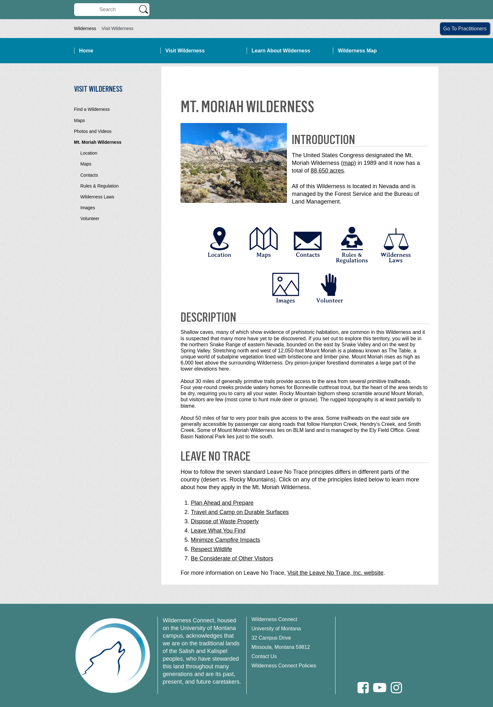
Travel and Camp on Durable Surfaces (240, 512)
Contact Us (264, 656)
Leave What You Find (218, 530)
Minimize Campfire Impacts (225, 540)
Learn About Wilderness (281, 50)
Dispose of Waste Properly (224, 521)
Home (86, 50)
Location (89, 153)
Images (88, 207)
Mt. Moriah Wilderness (97, 142)
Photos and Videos (93, 131)
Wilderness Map (357, 50)
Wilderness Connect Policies (283, 665)
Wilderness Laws (97, 196)
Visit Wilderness (185, 50)
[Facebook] (363, 687)
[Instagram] (396, 687)
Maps (79, 120)
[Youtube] (379, 687)
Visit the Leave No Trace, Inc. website (335, 573)
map (348, 163)
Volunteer (90, 218)
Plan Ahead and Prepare (222, 503)
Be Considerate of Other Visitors (232, 558)
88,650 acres (327, 170)
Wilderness (85, 28)
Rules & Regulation (100, 185)
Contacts (89, 175)
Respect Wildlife (211, 549)
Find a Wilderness (92, 109)
